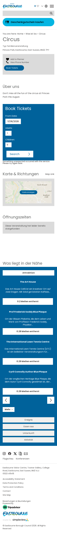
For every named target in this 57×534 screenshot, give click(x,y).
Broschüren (20, 453)
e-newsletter (26, 454)
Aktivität (28, 439)
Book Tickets (12, 68)
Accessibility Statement (14, 479)
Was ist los (31, 33)
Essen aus (28, 426)
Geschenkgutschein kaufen (27, 22)
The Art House (28, 281)
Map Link (49, 174)
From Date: (11, 115)
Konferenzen (22, 458)
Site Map (7, 495)
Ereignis (29, 419)
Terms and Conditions (13, 487)
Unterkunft (28, 433)
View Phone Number (19, 62)
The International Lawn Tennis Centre (27, 341)
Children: (10, 139)
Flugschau (8, 458)
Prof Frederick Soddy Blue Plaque (28, 311)
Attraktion (28, 272)
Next (50, 400)
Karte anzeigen (28, 192)
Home (20, 33)
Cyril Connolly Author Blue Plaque (28, 371)
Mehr (7, 409)
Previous (6, 400)
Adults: (8, 128)
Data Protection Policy (13, 483)
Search (14, 154)
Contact (7, 491)
